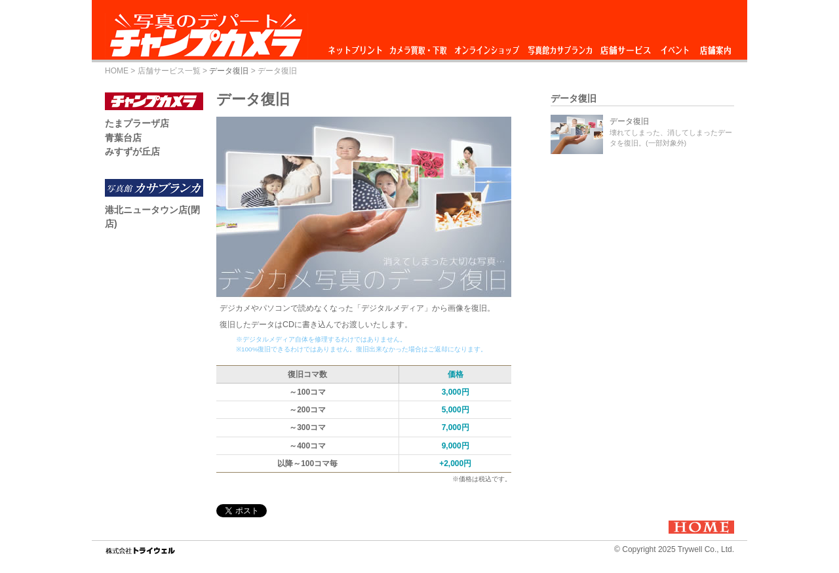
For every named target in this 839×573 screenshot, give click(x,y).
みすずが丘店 (132, 151)
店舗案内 (715, 46)
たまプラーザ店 (137, 123)
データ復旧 (228, 70)
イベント (675, 46)
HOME (116, 70)
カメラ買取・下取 (419, 46)
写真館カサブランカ (559, 46)
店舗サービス (625, 46)
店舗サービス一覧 (169, 70)
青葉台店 (123, 137)
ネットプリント (357, 46)
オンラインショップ (486, 46)
